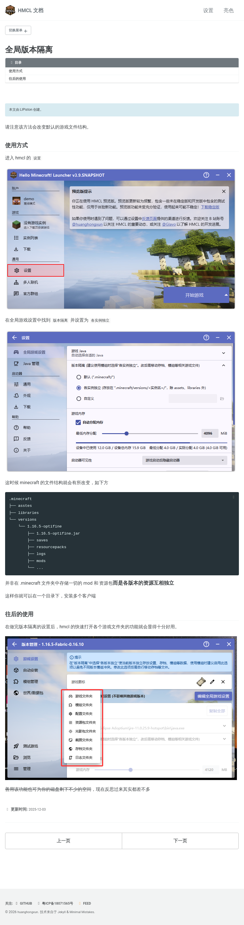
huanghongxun (29, 912)
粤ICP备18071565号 (59, 903)
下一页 (180, 865)
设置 (208, 10)
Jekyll (64, 912)
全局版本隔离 (29, 50)
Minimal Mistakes (87, 912)
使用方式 (17, 73)
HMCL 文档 (30, 10)
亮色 (229, 10)
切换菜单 (17, 31)
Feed (92, 903)
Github (25, 903)
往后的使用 (19, 81)
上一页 (63, 865)
